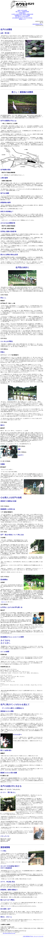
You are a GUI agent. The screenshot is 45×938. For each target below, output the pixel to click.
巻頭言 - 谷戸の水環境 (22, 10)
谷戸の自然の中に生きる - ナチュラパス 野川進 (22, 17)
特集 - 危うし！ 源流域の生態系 (22, 11)
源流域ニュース (22, 19)
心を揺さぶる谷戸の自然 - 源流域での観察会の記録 (22, 14)
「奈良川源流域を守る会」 (37, 24)
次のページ (3, 601)
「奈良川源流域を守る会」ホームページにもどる (32, 936)
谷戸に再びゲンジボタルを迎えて (22, 16)
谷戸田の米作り (22, 12)
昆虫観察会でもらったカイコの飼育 (22, 15)
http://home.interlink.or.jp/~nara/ (9, 933)
